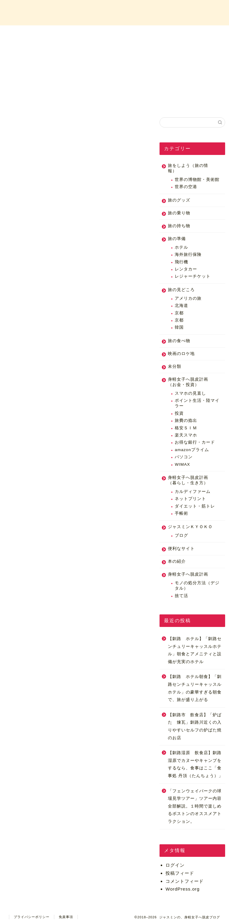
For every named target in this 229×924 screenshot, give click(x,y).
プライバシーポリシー (31, 917)
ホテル (181, 247)
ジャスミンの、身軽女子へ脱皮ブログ (114, 12)
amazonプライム (192, 450)
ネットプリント (190, 498)
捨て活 (181, 596)
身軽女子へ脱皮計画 (188, 574)
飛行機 (181, 262)
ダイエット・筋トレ (195, 506)
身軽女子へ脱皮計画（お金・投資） (188, 382)
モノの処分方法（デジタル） (197, 586)
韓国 (179, 327)
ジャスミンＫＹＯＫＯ (190, 527)
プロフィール (87, 33)
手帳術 (181, 513)
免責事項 (66, 917)
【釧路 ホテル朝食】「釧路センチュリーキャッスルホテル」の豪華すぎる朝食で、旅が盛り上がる (195, 688)
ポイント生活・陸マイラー (197, 403)
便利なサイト (181, 548)
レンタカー (186, 269)
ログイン (175, 865)
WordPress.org (182, 888)
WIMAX (182, 464)
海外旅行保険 (188, 254)
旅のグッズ (179, 200)
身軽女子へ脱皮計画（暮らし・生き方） (188, 480)
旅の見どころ (181, 289)
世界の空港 (186, 187)
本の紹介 (177, 561)
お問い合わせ (195, 33)
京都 (179, 313)
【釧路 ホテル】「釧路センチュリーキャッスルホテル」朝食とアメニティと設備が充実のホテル (195, 650)
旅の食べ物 (179, 341)
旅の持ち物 (179, 226)
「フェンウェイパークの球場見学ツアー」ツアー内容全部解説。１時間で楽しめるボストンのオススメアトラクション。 (195, 806)
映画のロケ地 (181, 353)
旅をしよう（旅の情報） (188, 168)
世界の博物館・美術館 (197, 179)
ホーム (33, 33)
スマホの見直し (190, 393)
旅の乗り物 (179, 213)
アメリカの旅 (188, 298)
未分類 (174, 366)
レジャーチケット (193, 276)
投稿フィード (179, 873)
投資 (179, 413)
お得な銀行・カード (195, 442)
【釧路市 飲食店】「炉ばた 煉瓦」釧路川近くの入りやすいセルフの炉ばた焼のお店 (195, 726)
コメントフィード (184, 881)
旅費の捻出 (186, 420)
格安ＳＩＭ (186, 428)
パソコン (184, 457)
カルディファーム (193, 491)
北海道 (181, 305)
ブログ (181, 535)
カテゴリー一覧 (141, 33)
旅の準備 (177, 238)
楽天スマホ (186, 435)
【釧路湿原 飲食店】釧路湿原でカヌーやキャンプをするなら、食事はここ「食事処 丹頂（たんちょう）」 (195, 764)
